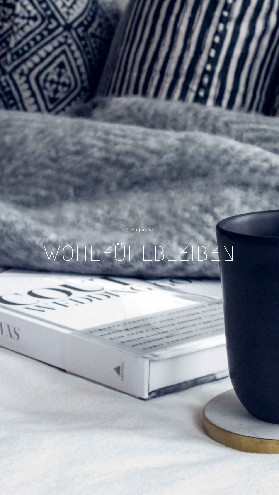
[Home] (139, 247)
